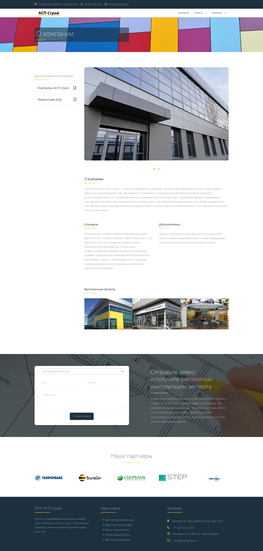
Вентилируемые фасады (119, 519)
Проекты (217, 13)
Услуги (198, 13)
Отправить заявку (82, 416)
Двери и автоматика (117, 529)
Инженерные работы (117, 534)
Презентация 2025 (56, 99)
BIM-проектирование (118, 539)
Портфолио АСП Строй (56, 88)
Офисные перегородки (118, 524)
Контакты (183, 13)
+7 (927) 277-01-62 (93, 4)
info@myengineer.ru (119, 4)
